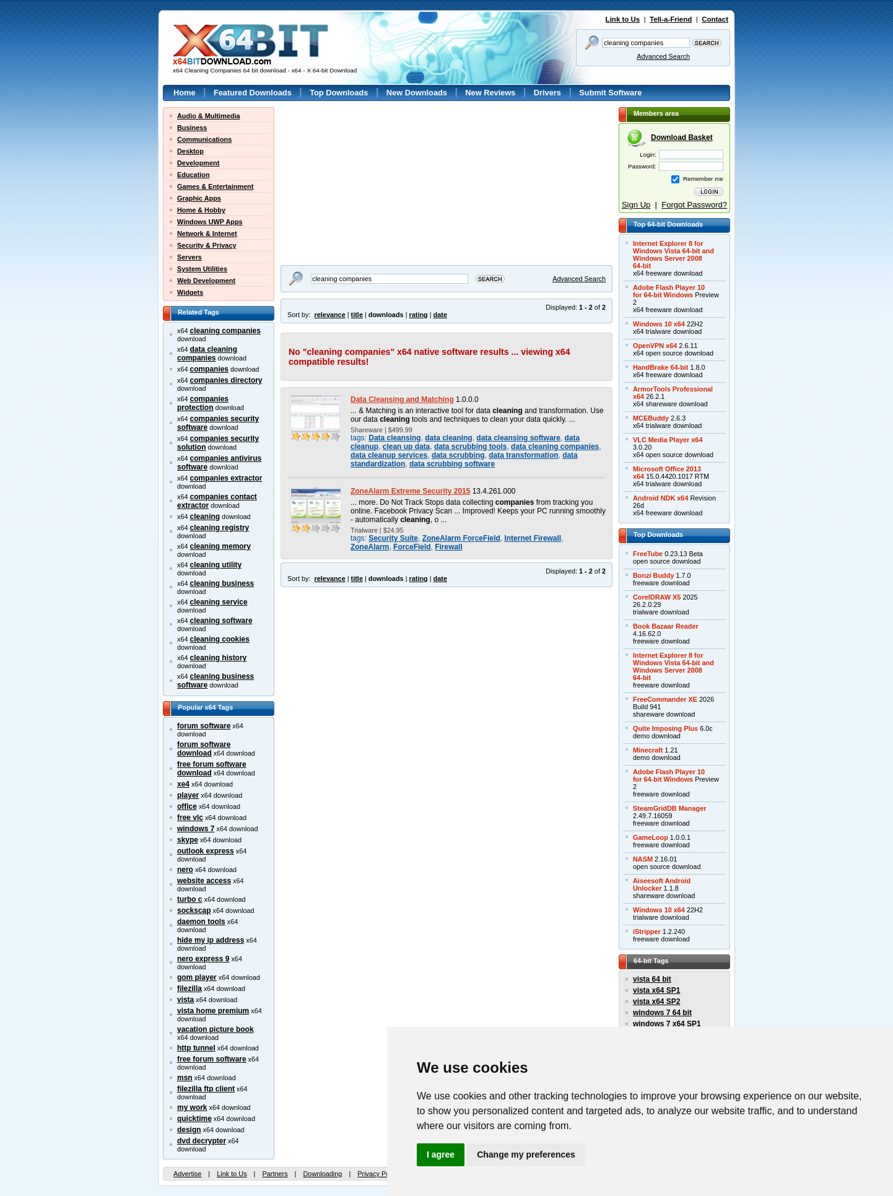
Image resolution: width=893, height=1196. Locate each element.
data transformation (523, 455)
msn (185, 1077)
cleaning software (221, 620)
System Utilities (202, 269)
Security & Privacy (207, 245)
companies (209, 369)
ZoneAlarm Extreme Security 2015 (410, 491)
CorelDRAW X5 (657, 597)
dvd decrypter (201, 1141)
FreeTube (648, 553)
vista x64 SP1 (656, 990)
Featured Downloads (253, 92)
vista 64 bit (652, 979)
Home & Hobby (201, 210)
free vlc (190, 817)
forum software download (203, 748)
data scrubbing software (452, 464)
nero (185, 869)
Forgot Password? (694, 204)
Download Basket (682, 137)
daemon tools (201, 921)
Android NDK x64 (660, 498)
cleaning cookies (220, 639)
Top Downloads (339, 92)
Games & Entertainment (215, 186)
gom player (197, 977)
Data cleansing (394, 438)
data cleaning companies (207, 353)
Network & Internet (207, 233)
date (440, 314)
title (357, 314)
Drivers (547, 92)
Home (184, 92)
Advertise (187, 1173)
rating (418, 314)
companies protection (203, 403)
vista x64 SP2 (656, 1001)
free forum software (211, 1059)
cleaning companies (225, 330)
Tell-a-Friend (671, 19)
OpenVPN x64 (655, 345)
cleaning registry (220, 527)
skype (187, 840)
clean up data (406, 446)
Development (198, 163)
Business (192, 127)
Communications (204, 139)
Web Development (206, 280)
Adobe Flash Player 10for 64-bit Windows (669, 291)
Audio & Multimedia (208, 116)
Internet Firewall (532, 538)
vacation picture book (215, 1029)
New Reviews (490, 92)
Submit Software (610, 92)
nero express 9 (203, 958)
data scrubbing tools (470, 446)
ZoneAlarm (370, 547)
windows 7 (195, 828)
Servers (189, 257)
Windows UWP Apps (210, 221)
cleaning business (222, 583)
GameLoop (650, 837)
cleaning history (218, 657)
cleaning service (219, 602)
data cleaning (448, 438)
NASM (643, 859)
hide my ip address (210, 940)
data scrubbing (458, 455)
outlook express (205, 851)
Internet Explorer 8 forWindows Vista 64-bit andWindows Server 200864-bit (673, 254)
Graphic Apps (199, 198)
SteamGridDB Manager (669, 808)
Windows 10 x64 (659, 324)
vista (185, 999)
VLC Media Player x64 (667, 439)
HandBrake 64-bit (660, 367)
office (187, 806)
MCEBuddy (651, 418)
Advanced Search (663, 56)
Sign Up (636, 204)
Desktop (190, 151)
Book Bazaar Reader (666, 626)
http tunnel (196, 1048)
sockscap (194, 910)
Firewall (449, 547)
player (188, 795)
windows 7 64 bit (662, 1012)
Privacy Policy (378, 1173)
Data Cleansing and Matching (402, 399)
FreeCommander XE (665, 699)
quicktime (194, 1118)
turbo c (190, 899)
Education (193, 174)
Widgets (190, 292)
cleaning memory (220, 546)
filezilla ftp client (206, 1089)
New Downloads (416, 92)
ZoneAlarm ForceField (461, 538)
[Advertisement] (358, 184)
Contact (715, 19)
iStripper (647, 931)
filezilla (189, 988)
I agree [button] (441, 1154)
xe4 (183, 784)
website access (204, 880)
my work (192, 1107)
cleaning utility (216, 565)
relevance (330, 314)
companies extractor (226, 478)
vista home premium (213, 1010)
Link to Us (623, 19)
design (189, 1129)
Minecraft (648, 750)
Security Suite (393, 538)
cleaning (205, 516)
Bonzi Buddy (653, 575)
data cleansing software (518, 438)
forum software (203, 726)
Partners (274, 1173)
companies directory (226, 380)
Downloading (322, 1173)
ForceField (411, 547)
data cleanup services (389, 455)
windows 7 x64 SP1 (667, 1023)
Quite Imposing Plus (665, 728)
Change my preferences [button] (526, 1154)
